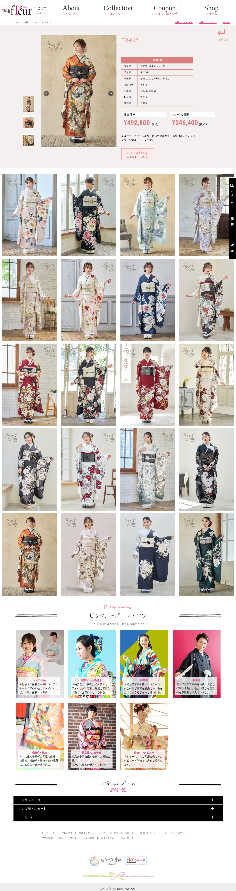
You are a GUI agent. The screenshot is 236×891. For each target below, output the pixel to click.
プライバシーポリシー (175, 845)
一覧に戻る (222, 33)
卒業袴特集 (88, 850)
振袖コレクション (88, 845)
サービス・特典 (110, 845)
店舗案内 (232, 218)
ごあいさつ (66, 845)
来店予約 (125, 850)
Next (111, 93)
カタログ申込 (107, 850)
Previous (46, 93)
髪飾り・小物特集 (68, 850)
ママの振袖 (47, 850)
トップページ (48, 845)
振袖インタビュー (149, 845)
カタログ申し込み (137, 154)
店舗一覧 (129, 845)
